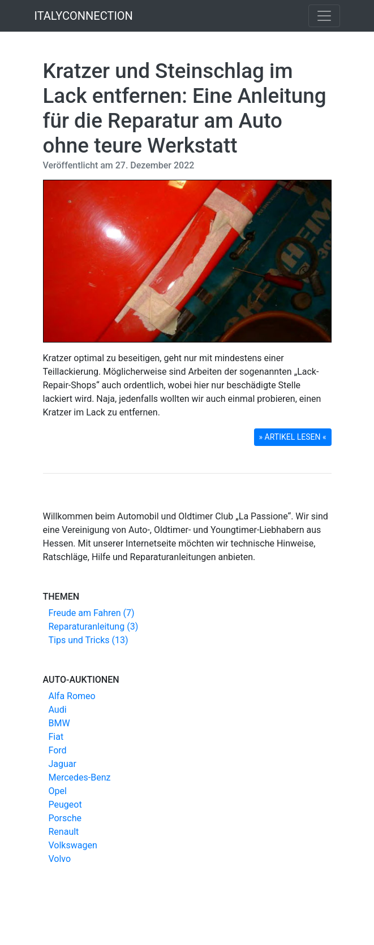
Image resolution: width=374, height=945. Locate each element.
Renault (64, 831)
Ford (58, 750)
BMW (59, 723)
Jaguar (62, 763)
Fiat (56, 736)
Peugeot (65, 804)
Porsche (65, 818)
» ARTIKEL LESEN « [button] (292, 436)
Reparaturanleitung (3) (94, 626)
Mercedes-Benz (80, 777)
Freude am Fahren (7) (92, 613)
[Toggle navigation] (324, 16)
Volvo (60, 858)
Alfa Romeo (72, 696)
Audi (58, 709)
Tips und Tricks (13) (88, 640)
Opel (58, 791)
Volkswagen (73, 845)
